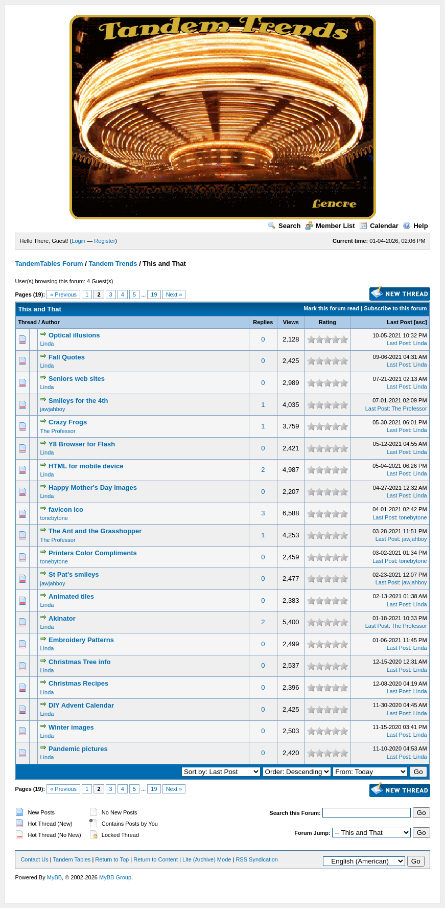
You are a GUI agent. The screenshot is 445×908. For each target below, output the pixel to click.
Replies (263, 322)
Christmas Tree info (79, 662)
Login (78, 241)
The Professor (409, 408)
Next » (174, 294)
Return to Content (155, 859)
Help (415, 226)
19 (154, 294)
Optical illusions (74, 335)
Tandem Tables (72, 859)
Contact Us (34, 859)
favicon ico (66, 509)
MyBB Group (115, 877)
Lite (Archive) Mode (206, 859)
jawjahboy (52, 409)
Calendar (379, 226)
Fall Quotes (67, 357)
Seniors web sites (77, 378)
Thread (27, 322)
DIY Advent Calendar (81, 705)
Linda (47, 343)
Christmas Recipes (78, 683)
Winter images (71, 727)
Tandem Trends (112, 263)
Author (50, 322)
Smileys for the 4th (78, 400)
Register (104, 241)
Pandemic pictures (78, 749)
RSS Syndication (257, 859)
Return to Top (112, 859)
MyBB (54, 877)
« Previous (63, 294)
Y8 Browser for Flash (82, 444)
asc (420, 322)
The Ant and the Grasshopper (95, 531)
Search (284, 226)
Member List (330, 226)
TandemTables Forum (49, 263)
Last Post (399, 322)
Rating (327, 322)
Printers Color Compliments (93, 553)
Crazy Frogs (68, 422)
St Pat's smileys (74, 574)
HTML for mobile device (86, 466)
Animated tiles (71, 596)
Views (291, 322)
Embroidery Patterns (81, 640)
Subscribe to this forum (395, 308)
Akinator (62, 618)
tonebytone (53, 518)
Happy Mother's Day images (93, 487)
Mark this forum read (331, 308)
